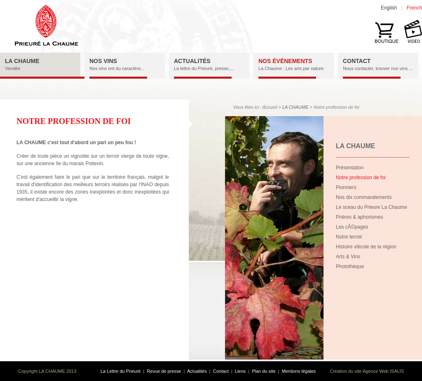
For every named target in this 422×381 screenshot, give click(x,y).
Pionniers (346, 187)
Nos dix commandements (364, 197)
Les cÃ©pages (352, 227)
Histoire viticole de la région (366, 247)
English (389, 8)
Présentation (349, 168)
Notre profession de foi (361, 177)
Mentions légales (299, 371)
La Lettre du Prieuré (121, 371)
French (414, 8)
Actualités (197, 371)
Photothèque (350, 266)
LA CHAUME (295, 107)
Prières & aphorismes (359, 217)
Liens (240, 371)
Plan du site (263, 371)
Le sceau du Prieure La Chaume (371, 207)
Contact (221, 371)
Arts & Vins (348, 256)
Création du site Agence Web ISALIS (367, 371)
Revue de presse (164, 371)
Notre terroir (349, 237)
